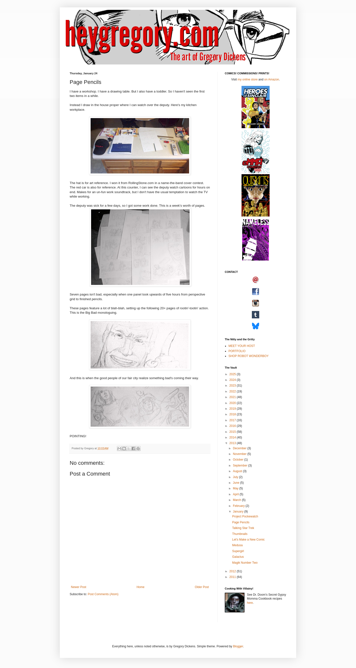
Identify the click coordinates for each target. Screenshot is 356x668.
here (250, 603)
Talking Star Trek (243, 528)
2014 (233, 437)
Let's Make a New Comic (248, 539)
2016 (233, 426)
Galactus (238, 557)
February (239, 506)
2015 (233, 432)
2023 (233, 385)
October (238, 459)
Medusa (237, 545)
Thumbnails (239, 534)
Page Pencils (240, 522)
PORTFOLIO (236, 351)
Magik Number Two (245, 562)
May (236, 488)
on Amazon (271, 79)
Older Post (202, 587)
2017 (233, 420)
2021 (233, 397)
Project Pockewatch (245, 516)
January (238, 511)
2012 (233, 571)
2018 (233, 414)
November (240, 454)
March (237, 500)
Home (141, 587)
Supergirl (238, 551)
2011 (233, 577)
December (240, 448)
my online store (248, 79)
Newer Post (78, 587)
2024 (233, 380)
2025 (233, 374)
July (236, 477)
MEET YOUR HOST (241, 346)
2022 (233, 391)
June (236, 482)
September (240, 465)
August (238, 471)
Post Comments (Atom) (103, 594)
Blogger (238, 646)
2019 (233, 408)
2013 (233, 443)
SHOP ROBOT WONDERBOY (248, 356)
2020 (233, 403)
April (236, 494)
